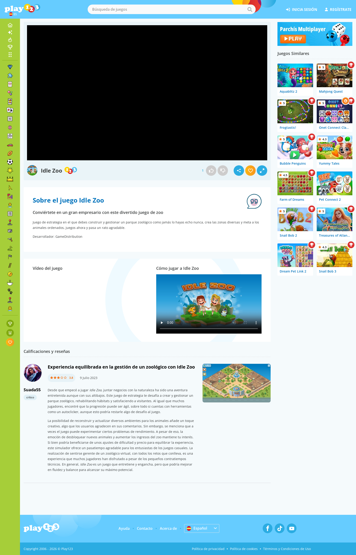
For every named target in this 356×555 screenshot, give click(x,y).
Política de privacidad (208, 549)
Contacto (145, 528)
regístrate (338, 9)
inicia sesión (301, 9)
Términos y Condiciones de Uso (287, 549)
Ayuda (124, 528)
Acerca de (168, 528)
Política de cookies (244, 549)
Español (197, 528)
